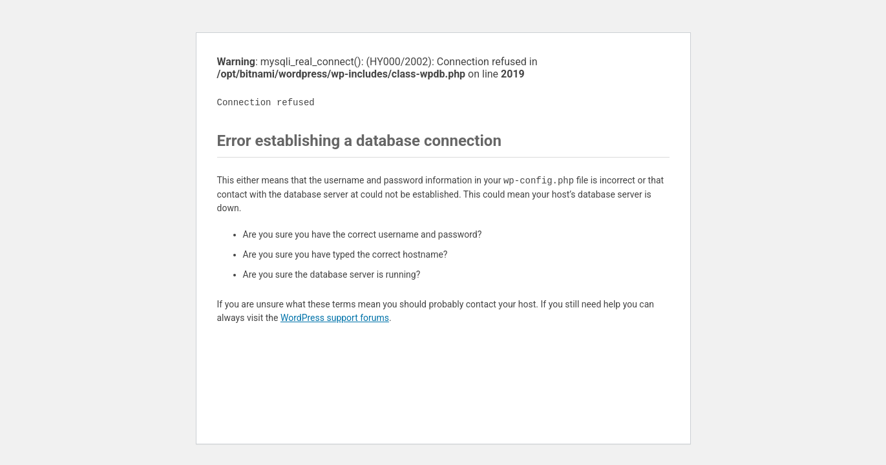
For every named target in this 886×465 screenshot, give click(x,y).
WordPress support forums (334, 318)
